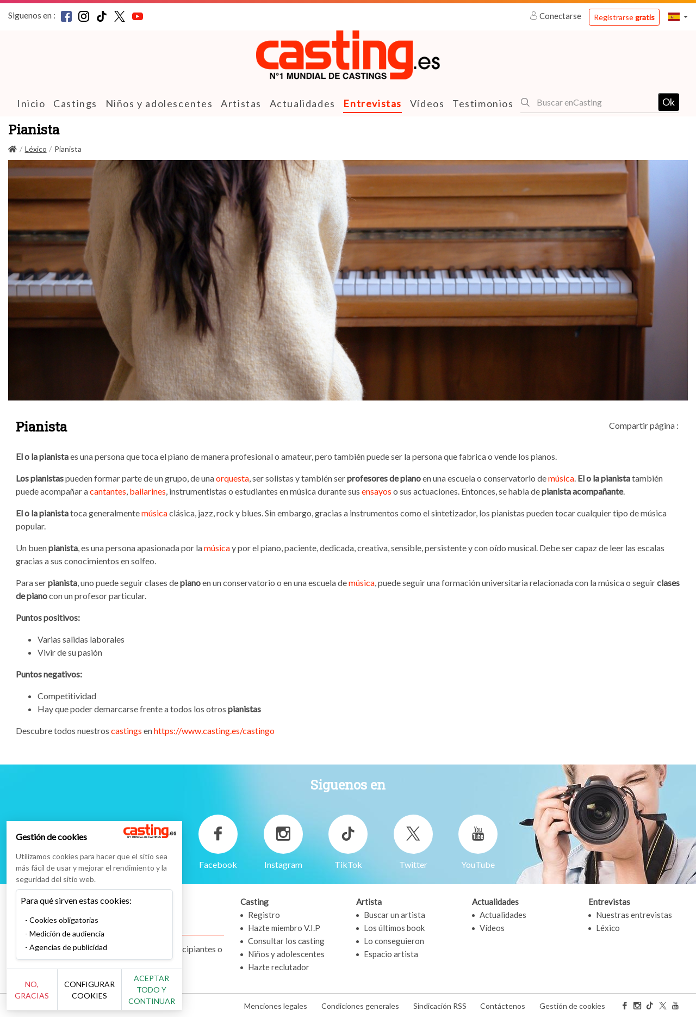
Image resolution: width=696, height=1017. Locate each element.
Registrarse (624, 17)
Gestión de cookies (572, 1005)
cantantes (108, 490)
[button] (678, 16)
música (561, 477)
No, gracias (45, 995)
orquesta (232, 477)
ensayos (376, 490)
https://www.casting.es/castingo (214, 730)
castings (126, 730)
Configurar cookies (121, 995)
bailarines (147, 490)
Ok (668, 102)
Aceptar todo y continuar (196, 995)
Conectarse (556, 16)
